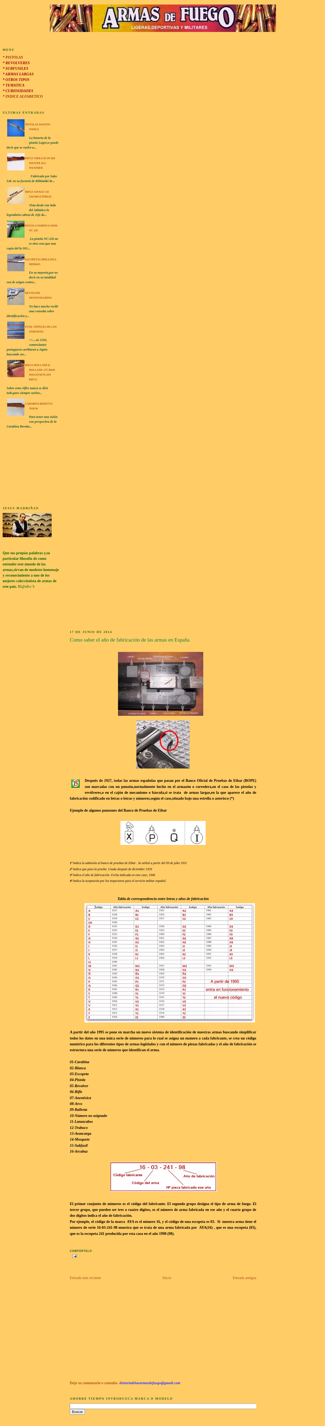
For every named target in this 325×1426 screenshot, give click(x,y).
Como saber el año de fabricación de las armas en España (129, 640)
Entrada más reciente (85, 1278)
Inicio (166, 1278)
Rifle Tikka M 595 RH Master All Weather (40, 163)
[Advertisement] (31, 468)
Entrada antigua (244, 1278)
